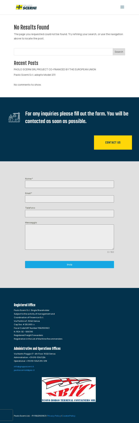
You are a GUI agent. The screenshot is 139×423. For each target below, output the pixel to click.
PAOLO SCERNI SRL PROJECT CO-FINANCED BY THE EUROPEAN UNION (55, 69)
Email (28, 193)
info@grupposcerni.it (24, 366)
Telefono (30, 207)
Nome (29, 178)
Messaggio (31, 222)
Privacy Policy (54, 415)
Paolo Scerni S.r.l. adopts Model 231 (35, 74)
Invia (69, 264)
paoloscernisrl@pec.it (24, 370)
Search (119, 51)
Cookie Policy (68, 415)
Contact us (113, 142)
